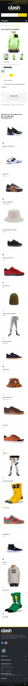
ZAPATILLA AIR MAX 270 (8, 146)
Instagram (6, 642)
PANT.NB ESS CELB (7, 341)
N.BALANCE (6, 62)
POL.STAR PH (5, 590)
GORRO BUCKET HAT (7, 397)
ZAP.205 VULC (5, 285)
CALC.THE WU (5, 507)
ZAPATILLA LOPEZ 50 (7, 257)
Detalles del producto (14, 97)
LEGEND (4, 562)
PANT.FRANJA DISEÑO (7, 481)
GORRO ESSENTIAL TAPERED (9, 230)
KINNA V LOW (5, 174)
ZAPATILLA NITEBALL (7, 202)
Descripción (14, 96)
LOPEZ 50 (4, 453)
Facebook (2, 642)
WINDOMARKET (6, 534)
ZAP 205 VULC (5, 369)
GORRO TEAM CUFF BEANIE (9, 313)
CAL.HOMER (5, 617)
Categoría (4, 21)
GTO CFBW (5, 425)
